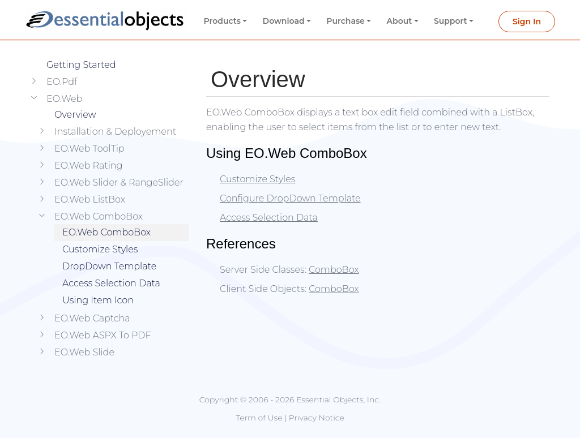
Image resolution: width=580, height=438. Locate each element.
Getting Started (81, 64)
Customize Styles (100, 249)
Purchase (345, 21)
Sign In (527, 21)
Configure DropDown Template (290, 198)
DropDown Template (109, 266)
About (399, 21)
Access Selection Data (111, 283)
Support (450, 21)
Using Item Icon (98, 300)
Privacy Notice (316, 418)
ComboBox (334, 269)
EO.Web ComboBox (106, 232)
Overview (75, 114)
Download (284, 21)
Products (222, 21)
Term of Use (259, 418)
